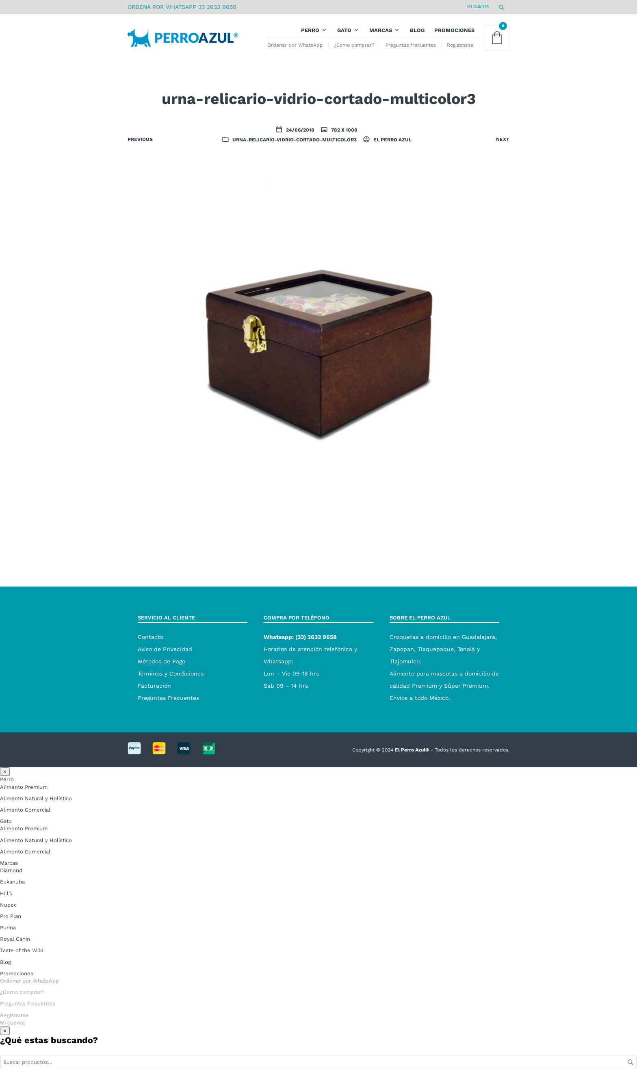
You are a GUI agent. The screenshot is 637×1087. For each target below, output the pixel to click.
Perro (310, 33)
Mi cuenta (478, 6)
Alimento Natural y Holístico (36, 805)
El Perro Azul (392, 146)
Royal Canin (15, 945)
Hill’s (6, 899)
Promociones (454, 33)
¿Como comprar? (354, 48)
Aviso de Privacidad (165, 655)
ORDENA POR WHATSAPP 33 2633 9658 (182, 7)
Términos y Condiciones (171, 679)
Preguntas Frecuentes (168, 704)
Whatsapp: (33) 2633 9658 (300, 643)
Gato (344, 33)
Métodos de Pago (161, 667)
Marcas (380, 33)
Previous (140, 146)
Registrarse (460, 48)
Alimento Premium (24, 793)
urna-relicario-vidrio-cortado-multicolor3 (294, 146)
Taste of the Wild (21, 957)
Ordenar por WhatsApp (295, 48)
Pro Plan (10, 923)
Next (502, 146)
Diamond (11, 877)
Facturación (154, 692)
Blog (417, 33)
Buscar (630, 1068)
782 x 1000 (344, 136)
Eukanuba (12, 888)
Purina (8, 934)
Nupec (8, 911)
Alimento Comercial (25, 816)
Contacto (150, 643)
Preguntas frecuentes (411, 48)
